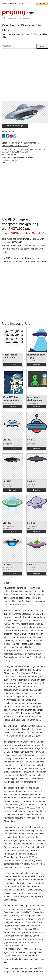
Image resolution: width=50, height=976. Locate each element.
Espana (20, 3)
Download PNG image (15, 126)
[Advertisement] (25, 76)
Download (12, 364)
